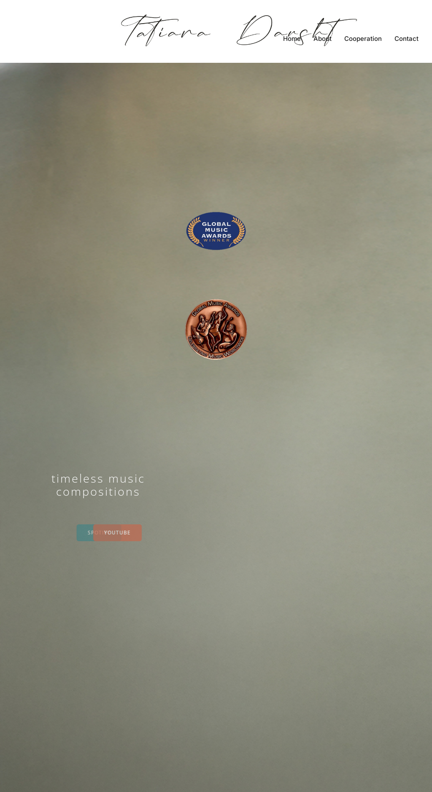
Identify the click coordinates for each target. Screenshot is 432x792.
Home (292, 39)
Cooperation (363, 39)
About (322, 39)
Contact (406, 39)
